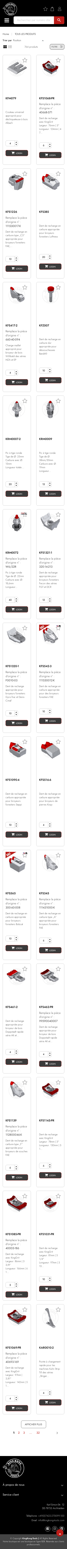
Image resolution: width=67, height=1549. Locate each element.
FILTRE (57, 46)
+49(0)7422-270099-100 (51, 1516)
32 (38, 1433)
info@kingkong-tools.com (51, 1520)
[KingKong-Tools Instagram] (54, 1529)
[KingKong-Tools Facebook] (47, 1529)
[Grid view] (5, 46)
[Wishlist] (46, 9)
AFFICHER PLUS (33, 1424)
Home (6, 34)
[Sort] (27, 40)
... (30, 1433)
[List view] (10, 46)
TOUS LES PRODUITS (25, 34)
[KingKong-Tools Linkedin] (61, 1529)
